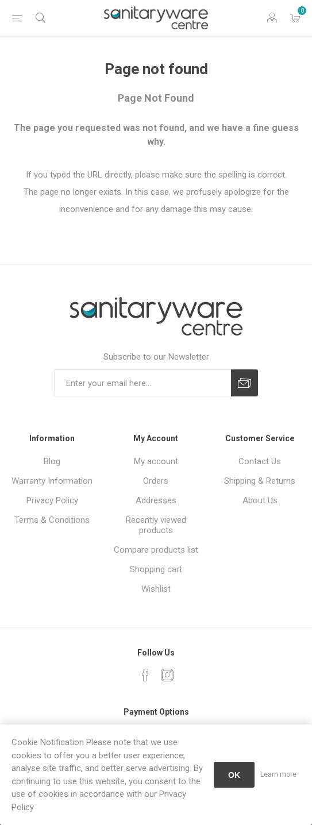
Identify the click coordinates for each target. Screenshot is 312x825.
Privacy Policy (52, 500)
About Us (260, 500)
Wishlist (156, 589)
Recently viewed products (156, 525)
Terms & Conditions (52, 520)
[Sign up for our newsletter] (142, 382)
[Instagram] (167, 675)
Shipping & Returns (259, 481)
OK (234, 775)
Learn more (278, 774)
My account (156, 461)
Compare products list (156, 550)
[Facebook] (145, 675)
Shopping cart (156, 569)
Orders (155, 481)
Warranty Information (52, 481)
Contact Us (259, 461)
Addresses (156, 500)
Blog (52, 461)
